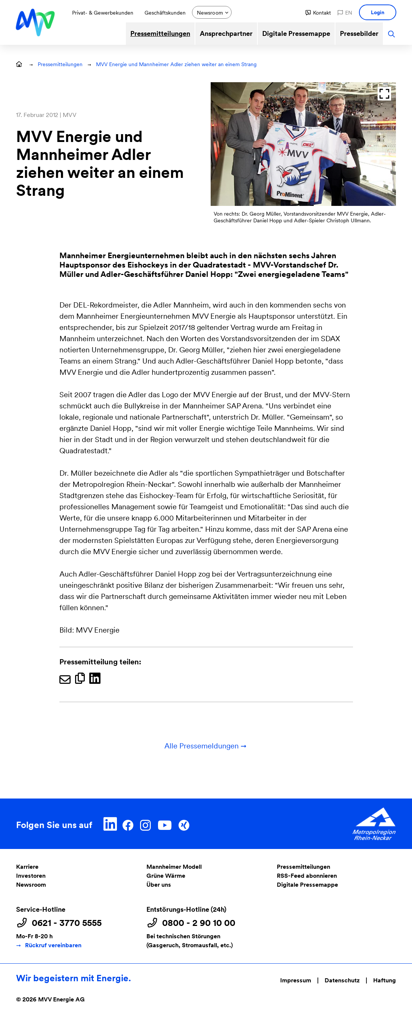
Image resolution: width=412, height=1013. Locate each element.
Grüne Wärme (165, 875)
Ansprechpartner (226, 33)
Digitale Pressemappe (296, 33)
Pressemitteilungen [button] (60, 64)
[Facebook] (128, 824)
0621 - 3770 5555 (67, 922)
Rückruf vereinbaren (53, 945)
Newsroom (31, 884)
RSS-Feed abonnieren (307, 875)
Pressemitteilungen (160, 33)
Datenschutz (342, 980)
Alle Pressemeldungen (205, 745)
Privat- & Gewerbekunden (102, 13)
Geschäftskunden (165, 13)
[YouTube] (164, 824)
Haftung (384, 980)
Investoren (31, 875)
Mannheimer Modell (174, 866)
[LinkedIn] (110, 824)
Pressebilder (359, 33)
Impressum (295, 980)
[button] (318, 12)
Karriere (27, 866)
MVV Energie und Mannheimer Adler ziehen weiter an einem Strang (176, 64)
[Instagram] (145, 824)
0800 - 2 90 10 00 (198, 922)
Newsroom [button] (210, 13)
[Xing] (183, 824)
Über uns (158, 884)
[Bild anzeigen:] (303, 144)
